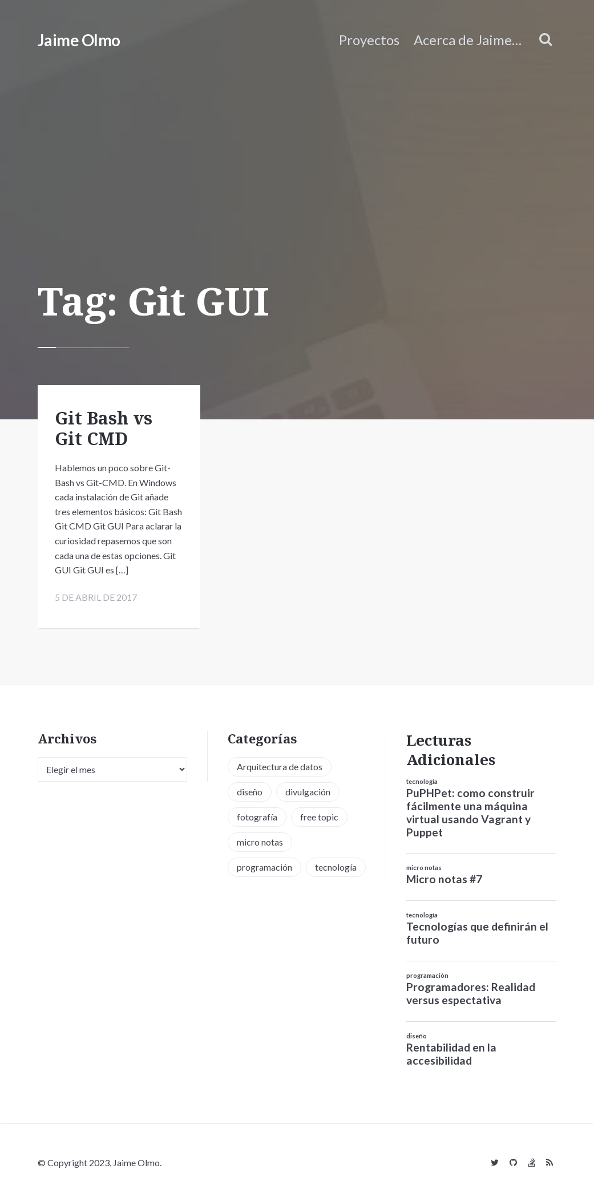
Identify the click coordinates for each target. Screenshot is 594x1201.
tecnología (422, 781)
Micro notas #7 (444, 878)
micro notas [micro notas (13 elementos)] (260, 841)
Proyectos (369, 39)
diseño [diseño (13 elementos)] (249, 791)
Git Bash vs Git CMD (103, 428)
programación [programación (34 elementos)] (264, 867)
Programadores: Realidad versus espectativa (470, 993)
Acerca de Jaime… (468, 39)
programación (427, 975)
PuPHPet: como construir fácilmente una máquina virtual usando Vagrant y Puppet (470, 812)
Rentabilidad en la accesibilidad (451, 1054)
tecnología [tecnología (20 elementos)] (336, 867)
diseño (416, 1036)
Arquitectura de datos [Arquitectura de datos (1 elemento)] (279, 766)
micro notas (424, 867)
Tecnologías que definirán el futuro (477, 933)
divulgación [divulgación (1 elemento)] (307, 791)
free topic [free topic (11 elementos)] (319, 816)
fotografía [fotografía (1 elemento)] (257, 816)
